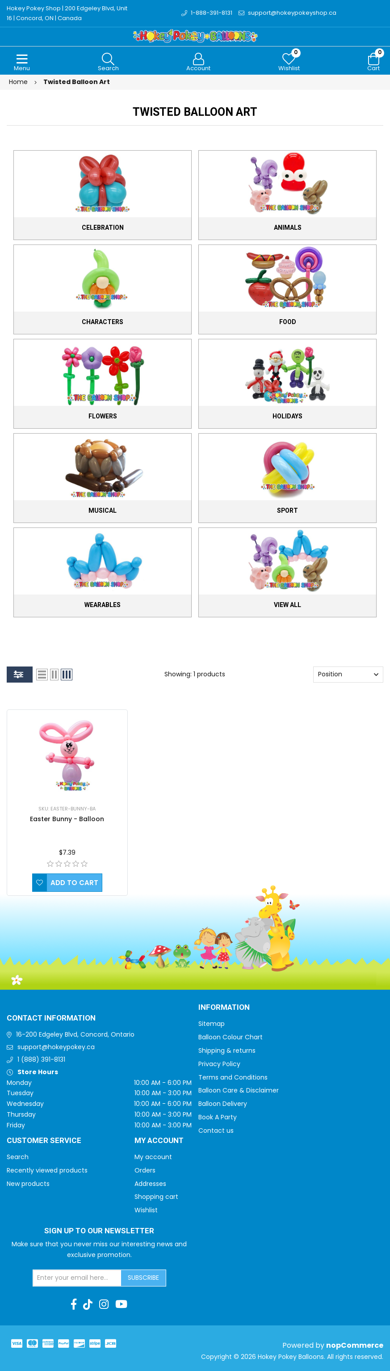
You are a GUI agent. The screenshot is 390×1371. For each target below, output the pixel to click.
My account (153, 1156)
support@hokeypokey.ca (56, 1046)
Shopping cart (156, 1196)
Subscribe (143, 1277)
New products (28, 1183)
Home (18, 81)
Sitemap (211, 1023)
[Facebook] (73, 1304)
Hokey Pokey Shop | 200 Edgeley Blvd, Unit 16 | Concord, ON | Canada (67, 13)
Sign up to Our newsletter (99, 1231)
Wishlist (146, 1210)
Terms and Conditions (233, 1077)
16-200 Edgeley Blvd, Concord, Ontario (75, 1034)
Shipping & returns (227, 1050)
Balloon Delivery (222, 1103)
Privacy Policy (219, 1063)
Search (18, 1156)
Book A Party (217, 1117)
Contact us (216, 1130)
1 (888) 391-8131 (41, 1059)
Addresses (150, 1183)
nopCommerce (354, 1345)
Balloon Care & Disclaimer (238, 1090)
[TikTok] (87, 1304)
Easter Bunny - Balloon (67, 818)
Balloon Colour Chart (230, 1037)
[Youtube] (121, 1304)
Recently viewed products (47, 1170)
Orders (144, 1170)
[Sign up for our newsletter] (77, 1278)
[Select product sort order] (348, 675)
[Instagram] (104, 1304)
